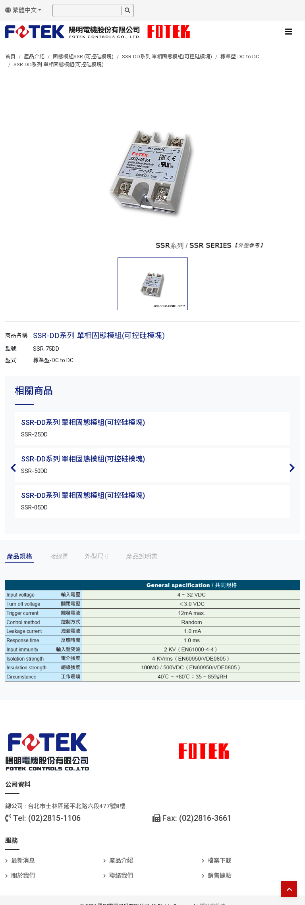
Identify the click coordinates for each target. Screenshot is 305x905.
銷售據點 (220, 875)
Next (292, 468)
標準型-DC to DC (239, 57)
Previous (13, 468)
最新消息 (23, 860)
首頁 (10, 57)
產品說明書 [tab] (142, 556)
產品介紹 (34, 57)
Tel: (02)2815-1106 (43, 818)
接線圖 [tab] (59, 556)
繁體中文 (21, 10)
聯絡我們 (121, 875)
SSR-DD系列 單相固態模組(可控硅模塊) (167, 57)
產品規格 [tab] (19, 556)
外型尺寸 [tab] (97, 556)
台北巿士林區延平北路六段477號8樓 (76, 806)
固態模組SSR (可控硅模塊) (83, 57)
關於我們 (23, 875)
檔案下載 (220, 860)
